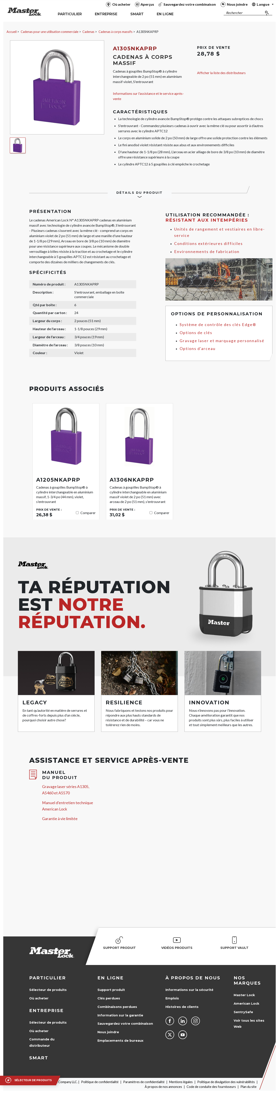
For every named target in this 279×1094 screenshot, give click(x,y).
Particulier (47, 977)
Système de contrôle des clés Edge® (218, 324)
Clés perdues (108, 998)
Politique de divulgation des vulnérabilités (226, 1082)
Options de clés (196, 332)
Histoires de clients (182, 1007)
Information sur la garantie (120, 1015)
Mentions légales (181, 1082)
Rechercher (234, 13)
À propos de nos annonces (163, 1087)
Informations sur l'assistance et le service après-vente (148, 96)
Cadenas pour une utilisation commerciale (49, 32)
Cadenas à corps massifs (116, 32)
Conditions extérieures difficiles (208, 243)
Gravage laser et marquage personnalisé (222, 340)
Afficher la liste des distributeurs (221, 73)
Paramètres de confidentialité (144, 1082)
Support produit (111, 990)
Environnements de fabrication (207, 251)
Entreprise (46, 1010)
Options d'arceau (198, 348)
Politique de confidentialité (100, 1082)
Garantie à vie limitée (60, 818)
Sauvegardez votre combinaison (125, 1024)
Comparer (88, 513)
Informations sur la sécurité (189, 990)
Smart (38, 1057)
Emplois (172, 998)
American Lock (246, 1004)
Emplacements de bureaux (120, 1041)
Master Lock (244, 995)
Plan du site (248, 1087)
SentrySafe (243, 1012)
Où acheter (39, 998)
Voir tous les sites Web (249, 1024)
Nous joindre (108, 1032)
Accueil (12, 32)
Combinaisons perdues (117, 1007)
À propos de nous (192, 977)
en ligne (110, 977)
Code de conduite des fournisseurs (211, 1087)
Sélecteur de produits (48, 990)
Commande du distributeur (41, 1042)
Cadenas (88, 32)
